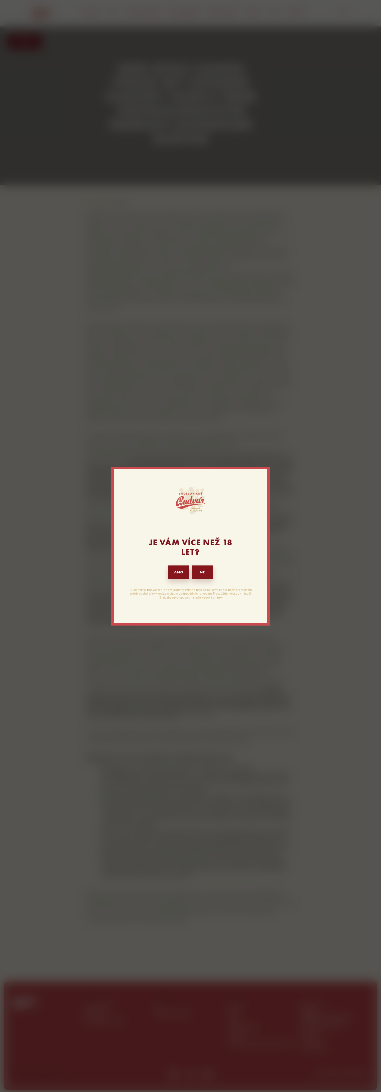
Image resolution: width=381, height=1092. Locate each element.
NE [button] (202, 572)
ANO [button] (178, 572)
